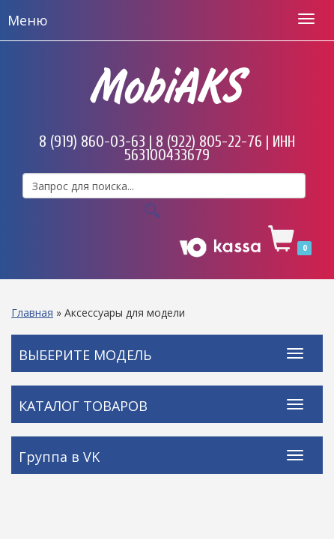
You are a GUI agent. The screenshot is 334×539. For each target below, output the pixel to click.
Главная (32, 312)
